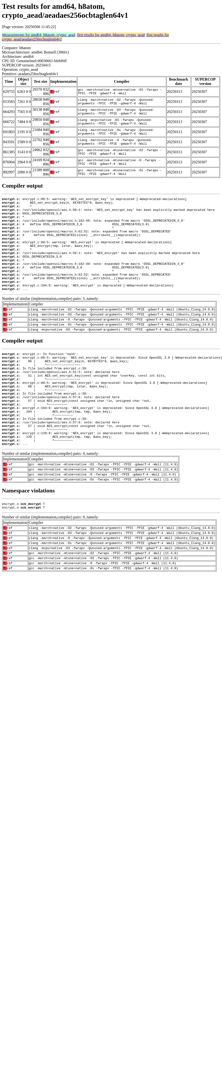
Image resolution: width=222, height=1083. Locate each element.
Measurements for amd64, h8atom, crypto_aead (38, 35)
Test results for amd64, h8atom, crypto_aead (111, 35)
